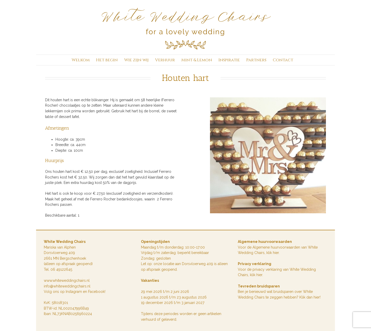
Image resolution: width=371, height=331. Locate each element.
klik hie (272, 253)
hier (259, 275)
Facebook (96, 292)
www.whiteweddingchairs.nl (67, 280)
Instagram (74, 292)
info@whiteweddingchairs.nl (67, 286)
